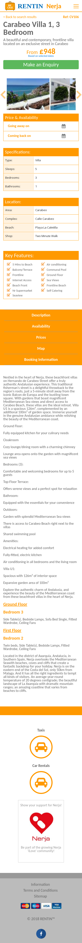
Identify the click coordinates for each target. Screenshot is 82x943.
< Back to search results (19, 17)
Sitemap (40, 896)
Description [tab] (41, 315)
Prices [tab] (41, 337)
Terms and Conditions (40, 890)
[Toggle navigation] (76, 6)
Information (40, 884)
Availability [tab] (41, 326)
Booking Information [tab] (41, 359)
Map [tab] (41, 348)
